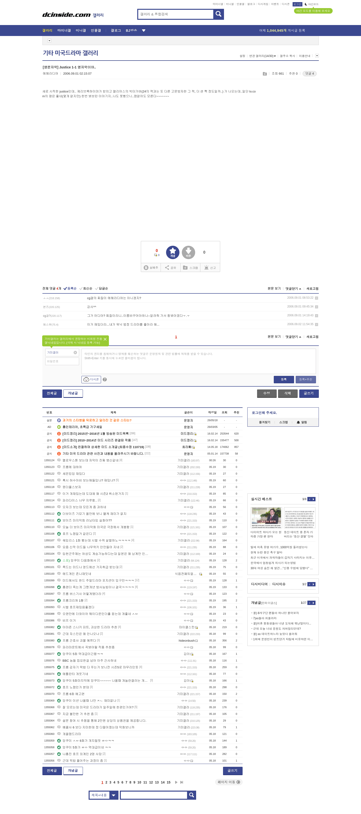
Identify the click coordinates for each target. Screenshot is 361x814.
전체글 (52, 393)
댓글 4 (309, 73)
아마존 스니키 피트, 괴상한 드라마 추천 (87, 627)
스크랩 (264, 74)
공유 (170, 267)
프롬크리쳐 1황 (70, 600)
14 (163, 782)
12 (151, 782)
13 (157, 782)
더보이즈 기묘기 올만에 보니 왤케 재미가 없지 (92, 514)
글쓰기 (309, 393)
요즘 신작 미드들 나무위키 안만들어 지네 (88, 547)
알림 (302, 422)
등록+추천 (305, 379)
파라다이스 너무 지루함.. (77, 500)
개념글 (73, 393)
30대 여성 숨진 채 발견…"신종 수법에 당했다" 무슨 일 (283, 568)
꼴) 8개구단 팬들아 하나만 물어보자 (276, 613)
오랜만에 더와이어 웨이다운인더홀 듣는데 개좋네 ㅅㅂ (97, 614)
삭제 (316, 298)
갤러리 (47, 30)
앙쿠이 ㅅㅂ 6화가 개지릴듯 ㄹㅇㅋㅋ (85, 740)
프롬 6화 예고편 (70, 694)
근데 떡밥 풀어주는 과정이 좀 (80, 761)
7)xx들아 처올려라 (265, 618)
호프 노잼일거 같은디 (74, 534)
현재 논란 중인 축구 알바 (266, 552)
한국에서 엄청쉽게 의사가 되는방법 (273, 563)
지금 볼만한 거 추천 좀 (75, 714)
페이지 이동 (229, 782)
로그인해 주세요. (264, 413)
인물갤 (240, 4)
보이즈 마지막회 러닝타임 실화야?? (84, 520)
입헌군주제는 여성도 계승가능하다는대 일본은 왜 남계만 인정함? (103, 554)
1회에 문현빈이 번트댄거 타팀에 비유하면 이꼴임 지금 (284, 639)
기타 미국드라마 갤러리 (70, 53)
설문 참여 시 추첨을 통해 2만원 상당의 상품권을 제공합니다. (101, 720)
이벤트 (275, 4)
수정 (266, 393)
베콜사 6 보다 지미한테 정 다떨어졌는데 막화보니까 (95, 727)
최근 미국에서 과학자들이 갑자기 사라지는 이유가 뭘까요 (283, 557)
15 (169, 782)
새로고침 (312, 289)
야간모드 (312, 4)
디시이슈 (279, 584)
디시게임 (263, 4)
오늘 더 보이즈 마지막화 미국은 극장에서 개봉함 (93, 527)
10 (139, 782)
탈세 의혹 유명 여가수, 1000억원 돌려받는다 (279, 547)
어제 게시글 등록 (282, 30)
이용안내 (304, 56)
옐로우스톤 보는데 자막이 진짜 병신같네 (87, 460)
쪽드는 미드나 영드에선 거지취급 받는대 (87, 567)
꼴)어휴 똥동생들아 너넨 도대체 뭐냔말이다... (282, 623)
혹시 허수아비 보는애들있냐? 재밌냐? (86, 480)
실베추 (150, 268)
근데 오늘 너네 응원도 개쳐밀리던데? (277, 628)
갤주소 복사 (287, 56)
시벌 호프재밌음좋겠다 (75, 607)
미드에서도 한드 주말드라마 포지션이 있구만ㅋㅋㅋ (95, 580)
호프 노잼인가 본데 (73, 687)
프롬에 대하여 (69, 467)
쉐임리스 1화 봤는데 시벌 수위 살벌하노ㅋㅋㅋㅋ (93, 540)
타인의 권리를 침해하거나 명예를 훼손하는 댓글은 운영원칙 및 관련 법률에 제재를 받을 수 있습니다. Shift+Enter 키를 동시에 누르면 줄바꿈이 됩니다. (149, 356)
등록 (284, 379)
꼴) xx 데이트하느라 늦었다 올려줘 (275, 634)
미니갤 (230, 4)
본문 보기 (274, 288)
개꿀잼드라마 (69, 734)
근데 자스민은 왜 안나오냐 (78, 634)
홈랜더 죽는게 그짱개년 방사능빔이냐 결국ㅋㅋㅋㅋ (95, 587)
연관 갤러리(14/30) (262, 56)
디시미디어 (259, 584)
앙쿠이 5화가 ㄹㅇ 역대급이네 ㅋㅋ (84, 747)
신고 (210, 267)
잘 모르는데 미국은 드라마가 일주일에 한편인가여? (95, 707)
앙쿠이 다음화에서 (76, 560)
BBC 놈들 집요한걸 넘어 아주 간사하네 (87, 660)
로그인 (297, 4)
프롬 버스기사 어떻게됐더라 (79, 594)
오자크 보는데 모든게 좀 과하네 (81, 507)
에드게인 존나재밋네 (74, 574)
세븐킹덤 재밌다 (71, 474)
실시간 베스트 (261, 499)
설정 (242, 56)
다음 (176, 782)
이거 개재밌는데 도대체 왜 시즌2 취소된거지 (90, 494)
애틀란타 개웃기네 (72, 674)
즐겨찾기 (264, 422)
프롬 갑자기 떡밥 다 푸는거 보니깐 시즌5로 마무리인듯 (97, 667)
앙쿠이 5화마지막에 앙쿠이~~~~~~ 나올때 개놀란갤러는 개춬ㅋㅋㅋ (103, 680)
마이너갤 (218, 4)
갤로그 (251, 4)
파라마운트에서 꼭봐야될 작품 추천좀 (86, 647)
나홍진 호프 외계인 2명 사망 (79, 754)
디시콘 (286, 4)
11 (145, 782)
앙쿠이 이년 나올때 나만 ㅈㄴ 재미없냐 (86, 700)
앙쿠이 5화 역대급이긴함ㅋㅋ (80, 654)
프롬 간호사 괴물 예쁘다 (76, 640)
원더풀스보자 (69, 487)
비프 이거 (66, 620)
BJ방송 (131, 30)
